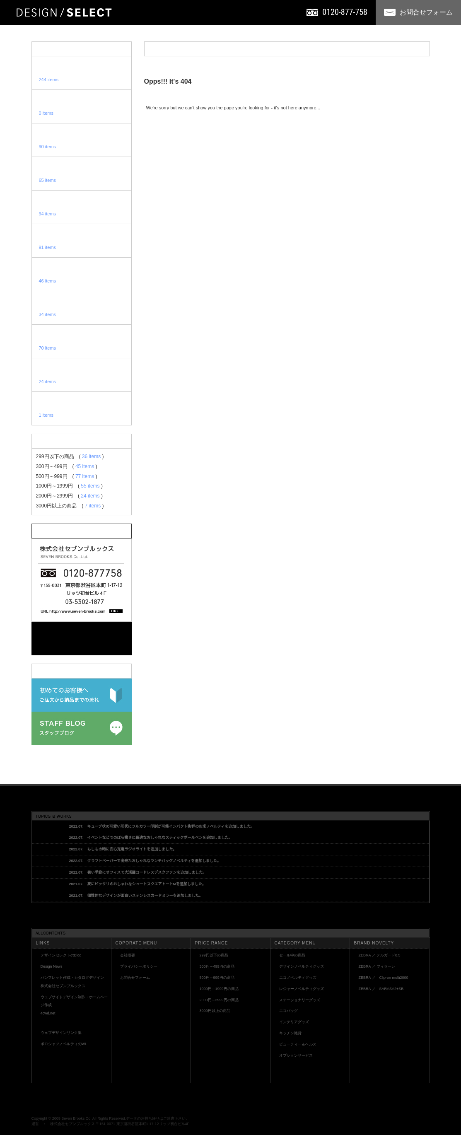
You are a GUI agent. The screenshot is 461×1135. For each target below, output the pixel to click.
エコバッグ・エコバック (81, 274)
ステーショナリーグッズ (299, 1000)
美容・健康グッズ (81, 374)
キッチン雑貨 (290, 1033)
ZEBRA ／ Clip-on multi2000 (383, 978)
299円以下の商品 (214, 955)
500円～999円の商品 (217, 978)
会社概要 (127, 955)
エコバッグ (288, 1011)
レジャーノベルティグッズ (81, 207)
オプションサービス (81, 408)
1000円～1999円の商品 (219, 989)
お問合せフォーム (418, 12)
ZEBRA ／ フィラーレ (377, 966)
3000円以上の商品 (215, 1011)
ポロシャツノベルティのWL (64, 1044)
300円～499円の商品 (217, 966)
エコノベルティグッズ (297, 978)
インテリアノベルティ (81, 307)
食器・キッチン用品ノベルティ (81, 341)
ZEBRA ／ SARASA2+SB (381, 989)
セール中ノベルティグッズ (81, 106)
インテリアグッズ (294, 1022)
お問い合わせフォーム (81, 638)
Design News (52, 966)
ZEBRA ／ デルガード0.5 (380, 955)
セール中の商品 (292, 955)
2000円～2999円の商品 (219, 1000)
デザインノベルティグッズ (81, 140)
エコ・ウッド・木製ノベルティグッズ (81, 173)
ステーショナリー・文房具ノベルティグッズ (81, 240)
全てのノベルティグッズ (81, 72)
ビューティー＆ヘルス (297, 1044)
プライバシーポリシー (138, 966)
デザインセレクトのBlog (61, 955)
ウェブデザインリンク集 (61, 1033)
